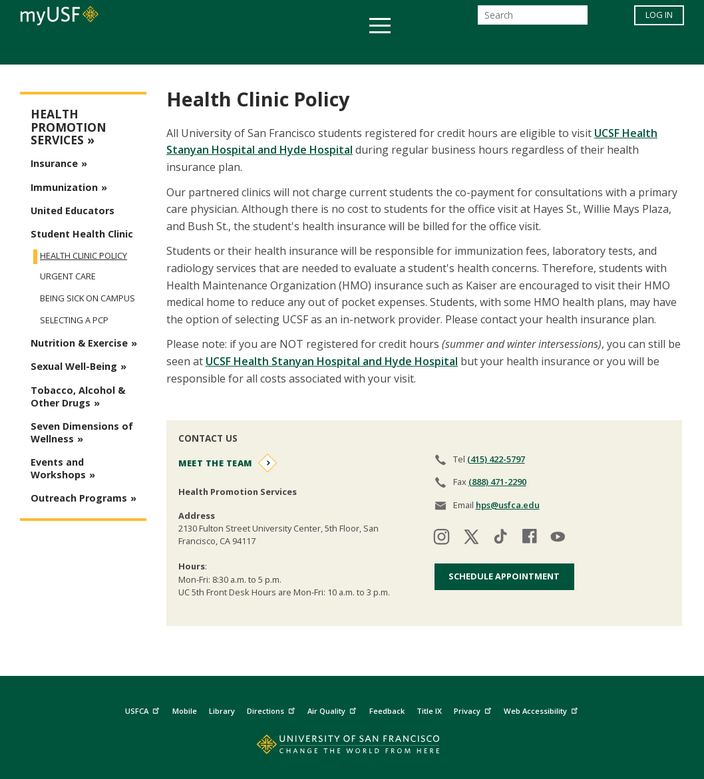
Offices (492, 49)
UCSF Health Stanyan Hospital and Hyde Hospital (332, 361)
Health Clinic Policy (83, 255)
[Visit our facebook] (529, 538)
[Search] (533, 19)
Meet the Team (215, 463)
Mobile (184, 711)
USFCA (143, 708)
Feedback (387, 711)
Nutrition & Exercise (79, 343)
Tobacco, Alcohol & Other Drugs (78, 396)
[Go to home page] (352, 747)
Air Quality (333, 708)
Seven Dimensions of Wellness (82, 432)
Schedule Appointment (504, 576)
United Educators (72, 210)
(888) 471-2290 (497, 482)
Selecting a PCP (74, 320)
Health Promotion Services (68, 127)
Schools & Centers (587, 49)
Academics (94, 49)
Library (222, 711)
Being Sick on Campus (87, 298)
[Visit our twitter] (471, 538)
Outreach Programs (79, 498)
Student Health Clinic (82, 234)
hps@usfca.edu (508, 505)
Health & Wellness (313, 49)
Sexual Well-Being (74, 366)
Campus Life (418, 49)
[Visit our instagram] (442, 538)
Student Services (192, 49)
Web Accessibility (542, 708)
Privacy (474, 708)
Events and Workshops (58, 468)
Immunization (64, 187)
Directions (272, 708)
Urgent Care (68, 276)
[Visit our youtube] (559, 538)
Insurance (54, 163)
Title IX (429, 711)
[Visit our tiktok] (500, 538)
